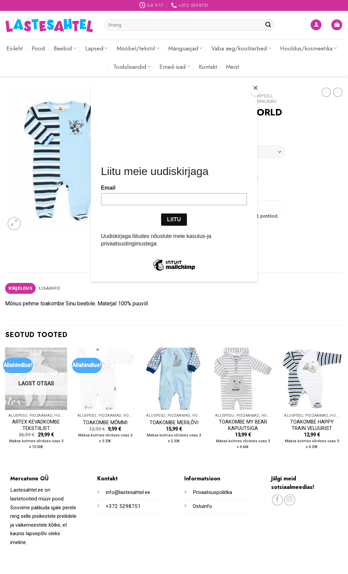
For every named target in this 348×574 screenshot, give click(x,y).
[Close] (255, 89)
